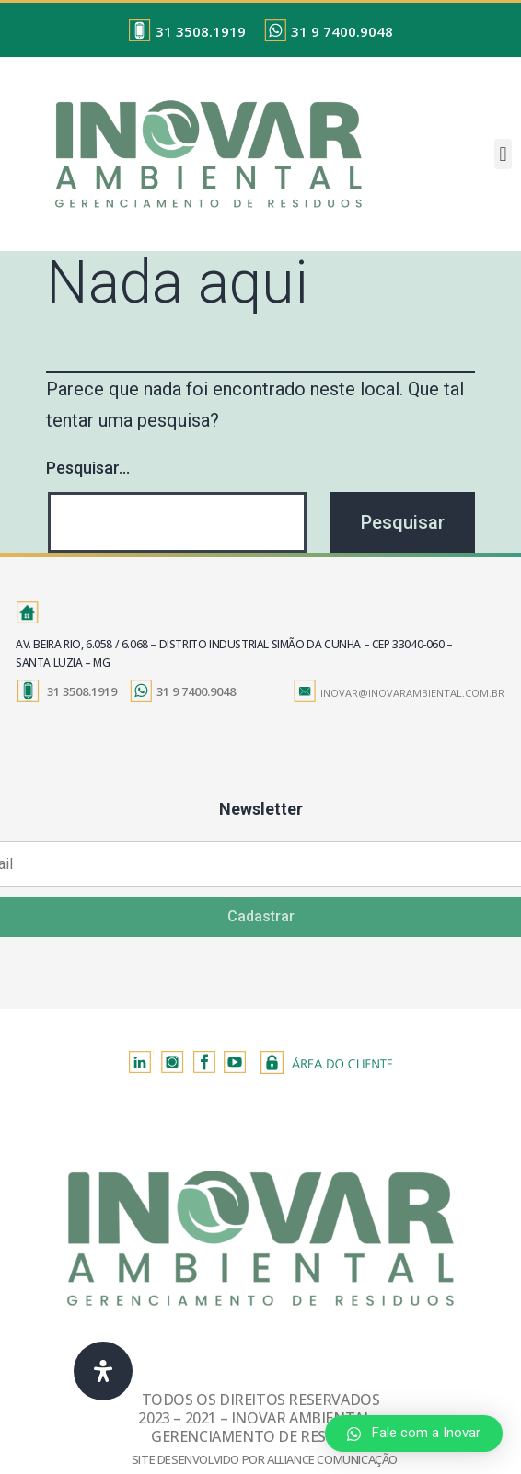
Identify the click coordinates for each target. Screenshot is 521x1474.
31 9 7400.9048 (342, 31)
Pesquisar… (88, 467)
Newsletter (261, 808)
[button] (503, 154)
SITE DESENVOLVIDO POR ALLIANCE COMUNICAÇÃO (265, 1459)
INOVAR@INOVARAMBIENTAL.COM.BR (412, 693)
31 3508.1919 (201, 31)
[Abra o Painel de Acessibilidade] (103, 1371)
